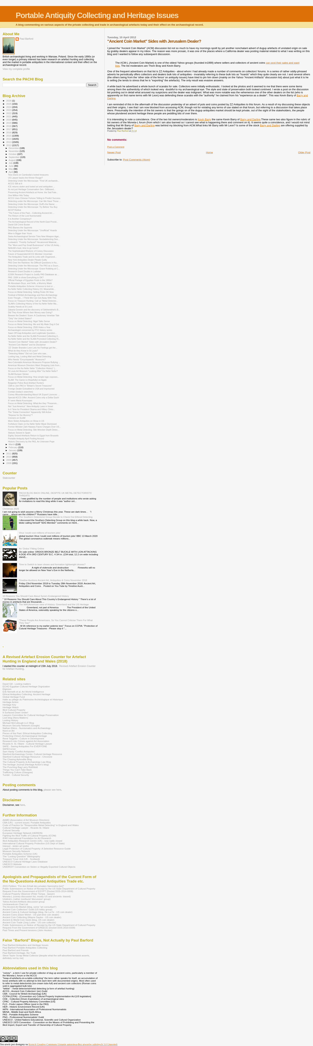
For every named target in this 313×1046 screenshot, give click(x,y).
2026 (9, 100)
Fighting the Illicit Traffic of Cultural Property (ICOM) (29, 835)
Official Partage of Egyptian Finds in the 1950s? (30, 280)
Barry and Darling (250, 119)
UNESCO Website (12, 864)
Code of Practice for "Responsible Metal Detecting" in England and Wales (41, 825)
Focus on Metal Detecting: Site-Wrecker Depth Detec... (33, 430)
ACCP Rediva (14, 210)
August (12, 160)
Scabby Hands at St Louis (20, 306)
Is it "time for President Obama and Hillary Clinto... (31, 409)
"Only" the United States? (20, 318)
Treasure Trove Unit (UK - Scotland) (21, 859)
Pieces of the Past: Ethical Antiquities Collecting (27, 733)
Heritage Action (10, 702)
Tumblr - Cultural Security (16, 775)
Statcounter (9, 478)
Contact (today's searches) (20, 391)
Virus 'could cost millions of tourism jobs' (40, 532)
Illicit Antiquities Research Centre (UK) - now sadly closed (32, 840)
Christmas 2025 (11, 508)
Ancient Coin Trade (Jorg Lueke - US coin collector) (29, 922)
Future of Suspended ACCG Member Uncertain (30, 254)
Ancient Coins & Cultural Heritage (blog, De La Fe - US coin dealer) (37, 912)
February (13, 447)
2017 (9, 129)
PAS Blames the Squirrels (20, 227)
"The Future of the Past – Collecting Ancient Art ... (31, 213)
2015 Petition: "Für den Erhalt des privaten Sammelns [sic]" (33, 886)
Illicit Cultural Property (14, 710)
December (14, 148)
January (13, 450)
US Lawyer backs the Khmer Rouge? (25, 178)
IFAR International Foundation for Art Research (27, 838)
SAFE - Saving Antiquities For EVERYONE (25, 746)
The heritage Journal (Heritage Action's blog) (26, 764)
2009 (9, 460)
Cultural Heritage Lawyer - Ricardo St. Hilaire (26, 827)
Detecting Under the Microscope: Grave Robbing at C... (34, 268)
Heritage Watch (11, 707)
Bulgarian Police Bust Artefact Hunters (26, 383)
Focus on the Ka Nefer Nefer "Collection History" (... (32, 368)
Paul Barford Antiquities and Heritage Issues (25, 945)
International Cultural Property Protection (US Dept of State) (34, 843)
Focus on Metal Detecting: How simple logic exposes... (33, 377)
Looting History (10, 720)
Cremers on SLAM (16, 418)
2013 (9, 142)
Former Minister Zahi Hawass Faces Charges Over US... (34, 427)
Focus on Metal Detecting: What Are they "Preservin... (33, 403)
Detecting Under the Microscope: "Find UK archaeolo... (33, 181)
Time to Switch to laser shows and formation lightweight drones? (52, 564)
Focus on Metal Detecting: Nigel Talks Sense (29, 321)
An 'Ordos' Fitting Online (31, 548)
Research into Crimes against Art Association (26, 741)
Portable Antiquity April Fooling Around (26, 438)
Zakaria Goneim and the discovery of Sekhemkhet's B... (34, 309)
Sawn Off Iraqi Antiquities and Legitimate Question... (32, 333)
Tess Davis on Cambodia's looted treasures (28, 175)
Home (209, 152)
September (14, 157)
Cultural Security (11, 830)
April (11, 172)
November (14, 151)
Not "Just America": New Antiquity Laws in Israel (30, 406)
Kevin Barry (204, 119)
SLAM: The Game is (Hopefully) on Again (27, 380)
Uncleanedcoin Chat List (15, 904)
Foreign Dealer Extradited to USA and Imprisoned (31, 388)
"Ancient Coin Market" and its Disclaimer (27, 344)
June (11, 166)
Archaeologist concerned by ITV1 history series (30, 330)
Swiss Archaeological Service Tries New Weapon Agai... (34, 236)
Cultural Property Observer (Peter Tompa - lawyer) (29, 893)
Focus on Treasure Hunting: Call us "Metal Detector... (33, 301)
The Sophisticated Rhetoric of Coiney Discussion (31, 251)
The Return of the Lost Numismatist (24, 216)
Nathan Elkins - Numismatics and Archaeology (27, 728)
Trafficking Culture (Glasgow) (18, 772)
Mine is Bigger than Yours (20, 233)
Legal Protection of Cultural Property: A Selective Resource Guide (37, 848)
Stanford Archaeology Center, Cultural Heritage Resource (32, 754)
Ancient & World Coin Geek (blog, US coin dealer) (28, 920)
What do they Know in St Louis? (23, 350)
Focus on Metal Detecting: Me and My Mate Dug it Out (33, 324)
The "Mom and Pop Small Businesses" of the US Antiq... (34, 245)
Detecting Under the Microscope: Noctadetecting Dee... (34, 239)
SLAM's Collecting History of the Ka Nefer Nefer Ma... (33, 303)
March (12, 444)
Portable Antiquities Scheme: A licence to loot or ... (31, 286)
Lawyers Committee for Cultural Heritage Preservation (31, 715)
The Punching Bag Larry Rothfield (20, 767)
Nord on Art (8, 730)
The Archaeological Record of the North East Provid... (33, 222)
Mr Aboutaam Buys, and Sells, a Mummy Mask (30, 283)
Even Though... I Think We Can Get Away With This (32, 298)
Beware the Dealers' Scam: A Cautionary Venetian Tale (33, 315)
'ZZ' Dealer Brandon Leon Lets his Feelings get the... (32, 347)
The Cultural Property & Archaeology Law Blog (27, 762)
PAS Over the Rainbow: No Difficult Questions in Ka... (33, 262)
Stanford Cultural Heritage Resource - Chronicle (27, 756)
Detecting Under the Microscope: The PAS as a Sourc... (34, 265)
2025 (9, 103)
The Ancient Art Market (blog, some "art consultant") (29, 906)
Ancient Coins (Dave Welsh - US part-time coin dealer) (31, 914)
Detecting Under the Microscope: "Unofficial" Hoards (32, 230)
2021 (9, 116)
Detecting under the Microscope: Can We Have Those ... (34, 201)
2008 (9, 463)
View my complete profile (16, 69)
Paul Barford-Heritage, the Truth (19, 953)
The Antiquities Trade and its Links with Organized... (32, 257)
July (11, 163)
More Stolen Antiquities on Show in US (26, 421)
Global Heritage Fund (14, 697)
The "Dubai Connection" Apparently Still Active (29, 412)
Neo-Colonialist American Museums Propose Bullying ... (34, 362)
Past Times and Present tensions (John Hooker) (27, 930)
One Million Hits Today (18, 195)
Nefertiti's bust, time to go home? (23, 248)
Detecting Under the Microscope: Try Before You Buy (32, 207)
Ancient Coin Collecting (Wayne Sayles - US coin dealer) (32, 917)
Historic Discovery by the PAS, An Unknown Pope (31, 441)
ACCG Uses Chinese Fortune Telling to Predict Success (34, 198)
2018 (9, 126)
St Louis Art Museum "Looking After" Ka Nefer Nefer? (33, 371)
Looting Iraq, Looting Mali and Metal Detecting (29, 356)
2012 (9, 145)
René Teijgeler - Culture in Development (23, 738)
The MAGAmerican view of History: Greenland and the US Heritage (54, 604)
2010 (9, 456)
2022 (9, 113)
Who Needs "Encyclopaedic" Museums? (27, 359)
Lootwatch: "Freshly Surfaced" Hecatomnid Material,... (33, 242)
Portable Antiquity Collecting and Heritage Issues (97, 15)
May (11, 169)
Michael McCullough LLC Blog (18, 723)
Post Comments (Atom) (136, 159)
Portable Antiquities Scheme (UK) (20, 853)
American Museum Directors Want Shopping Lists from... (34, 365)
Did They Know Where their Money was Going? (30, 312)
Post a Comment (115, 147)
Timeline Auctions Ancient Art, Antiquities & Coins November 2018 (53, 580)
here (22, 805)
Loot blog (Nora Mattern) (15, 717)
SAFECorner (9, 749)
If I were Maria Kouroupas (20, 400)
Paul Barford (26, 38)
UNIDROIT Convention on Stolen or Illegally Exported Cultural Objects (39, 866)
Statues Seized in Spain (19, 433)
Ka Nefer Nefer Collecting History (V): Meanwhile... (31, 289)
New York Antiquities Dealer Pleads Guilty (27, 260)
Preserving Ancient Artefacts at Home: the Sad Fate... (33, 192)
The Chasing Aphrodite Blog (17, 759)
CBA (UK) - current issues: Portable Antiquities (27, 822)
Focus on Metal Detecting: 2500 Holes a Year (29, 327)
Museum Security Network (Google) (21, 725)
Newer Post (114, 152)
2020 (9, 119)
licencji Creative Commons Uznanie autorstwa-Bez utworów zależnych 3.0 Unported (73, 1044)
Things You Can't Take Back (17, 769)
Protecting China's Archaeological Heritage (25, 736)
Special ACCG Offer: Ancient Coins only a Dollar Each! (33, 397)
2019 (9, 122)
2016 (9, 132)
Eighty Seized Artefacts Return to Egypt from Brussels (33, 435)
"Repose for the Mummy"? (20, 415)
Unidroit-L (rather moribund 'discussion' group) (27, 899)
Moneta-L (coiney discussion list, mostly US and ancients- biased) (37, 896)
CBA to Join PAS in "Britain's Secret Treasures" (30, 385)
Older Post (304, 152)
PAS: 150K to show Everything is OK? (26, 277)
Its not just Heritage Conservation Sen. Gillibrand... (31, 189)
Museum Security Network (16, 851)
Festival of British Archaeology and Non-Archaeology (32, 295)
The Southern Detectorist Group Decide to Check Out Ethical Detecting (56, 517)
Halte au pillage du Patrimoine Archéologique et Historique (33, 699)
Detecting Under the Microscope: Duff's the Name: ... (32, 204)
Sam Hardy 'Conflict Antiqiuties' (19, 751)
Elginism (7, 689)
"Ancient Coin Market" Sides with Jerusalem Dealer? (32, 342)
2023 (9, 110)
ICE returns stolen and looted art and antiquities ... (31, 186)
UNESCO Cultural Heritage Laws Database (25, 861)
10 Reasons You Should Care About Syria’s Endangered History (36, 596)
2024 (9, 107)
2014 (9, 139)
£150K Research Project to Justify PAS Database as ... (33, 274)
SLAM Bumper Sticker (18, 374)
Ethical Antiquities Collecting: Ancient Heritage (26, 694)
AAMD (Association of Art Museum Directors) (26, 820)
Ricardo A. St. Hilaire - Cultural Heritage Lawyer (27, 743)
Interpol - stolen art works (16, 846)
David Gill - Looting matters (17, 684)
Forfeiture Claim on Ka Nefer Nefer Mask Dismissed (32, 424)
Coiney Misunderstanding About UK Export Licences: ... (34, 394)
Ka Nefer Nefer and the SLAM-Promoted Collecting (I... (33, 336)
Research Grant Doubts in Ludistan (24, 271)
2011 (9, 453)
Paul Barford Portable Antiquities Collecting (25, 947)
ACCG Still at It (15, 183)
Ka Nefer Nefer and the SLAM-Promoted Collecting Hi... (34, 339)
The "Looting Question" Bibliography (21, 856)
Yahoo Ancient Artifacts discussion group (24, 901)
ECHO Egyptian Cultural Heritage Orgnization (26, 686)
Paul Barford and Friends (16, 950)
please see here (52, 789)
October (13, 154)
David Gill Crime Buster (19, 224)
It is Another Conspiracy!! (20, 219)
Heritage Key (9, 704)
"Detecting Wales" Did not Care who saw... (28, 353)
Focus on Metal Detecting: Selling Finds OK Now (31, 292)
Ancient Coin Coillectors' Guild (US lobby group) (27, 909)
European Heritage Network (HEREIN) (23, 833)
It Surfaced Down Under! (15, 712)
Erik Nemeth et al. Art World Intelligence (23, 691)
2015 (9, 135)
